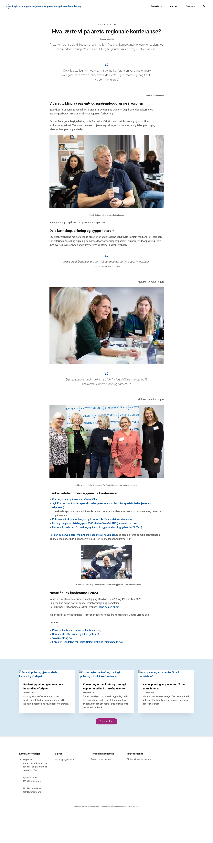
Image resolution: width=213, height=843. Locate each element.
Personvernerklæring (101, 759)
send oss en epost (109, 607)
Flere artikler (106, 721)
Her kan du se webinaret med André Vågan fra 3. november (82, 534)
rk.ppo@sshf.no (67, 759)
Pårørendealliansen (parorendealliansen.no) (76, 630)
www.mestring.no (62, 638)
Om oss (190, 6)
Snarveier (156, 6)
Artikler (173, 6)
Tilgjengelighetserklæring (139, 759)
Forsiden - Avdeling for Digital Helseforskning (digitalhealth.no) (87, 642)
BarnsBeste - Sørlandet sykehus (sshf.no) (75, 634)
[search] (204, 6)
